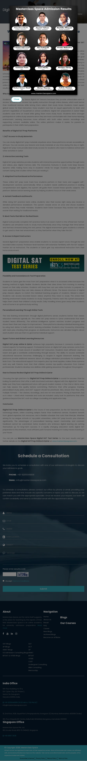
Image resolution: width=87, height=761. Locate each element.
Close (16, 99)
